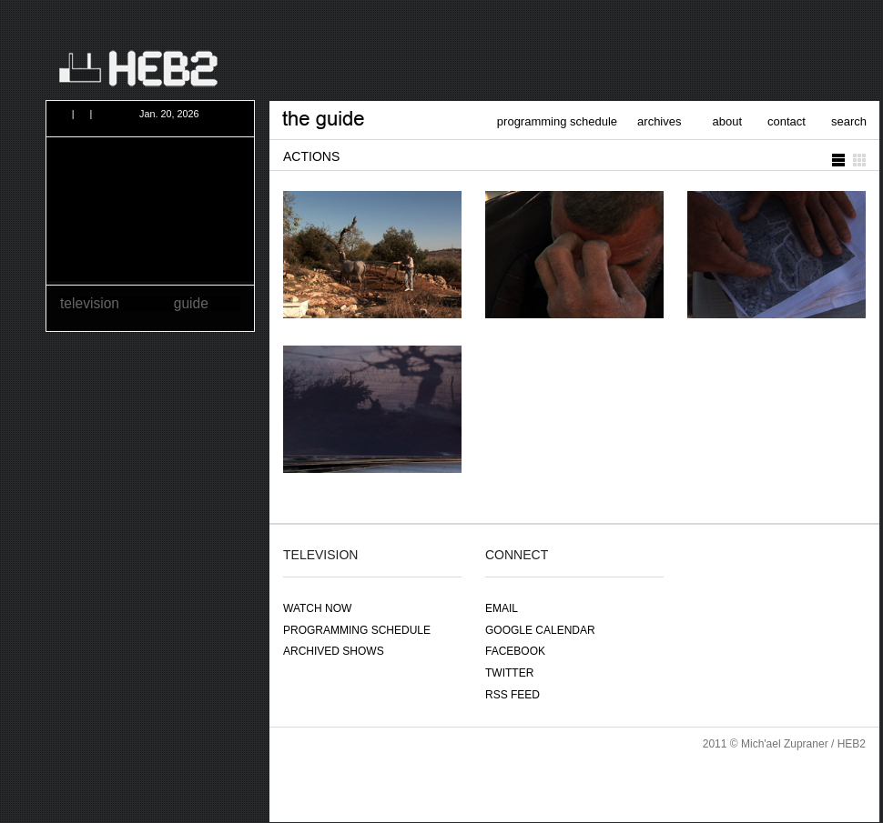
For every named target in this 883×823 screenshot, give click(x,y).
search (849, 121)
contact (786, 121)
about (728, 121)
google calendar (540, 630)
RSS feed (512, 694)
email (501, 608)
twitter (509, 673)
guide (191, 303)
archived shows (333, 651)
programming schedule (557, 121)
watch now (317, 608)
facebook (515, 651)
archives (659, 121)
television (89, 303)
